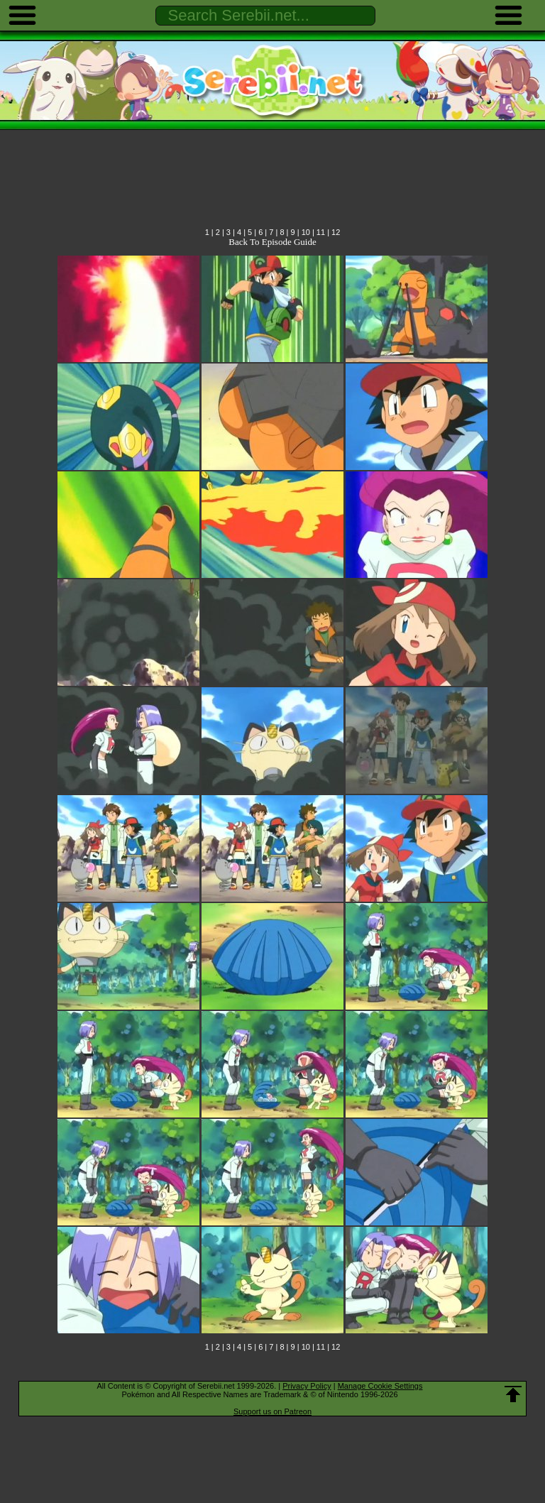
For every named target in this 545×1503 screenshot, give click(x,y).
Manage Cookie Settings (380, 1386)
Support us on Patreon (272, 1411)
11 (320, 232)
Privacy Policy (306, 1386)
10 (306, 232)
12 (335, 232)
